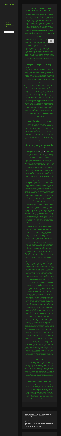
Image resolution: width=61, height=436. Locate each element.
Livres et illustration (7, 24)
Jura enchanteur (9, 4)
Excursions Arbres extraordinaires (7, 16)
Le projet (5, 14)
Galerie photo (6, 26)
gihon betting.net (42, 151)
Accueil (5, 12)
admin (33, 404)
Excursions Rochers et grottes (9, 18)
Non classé (38, 404)
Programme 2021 (7, 20)
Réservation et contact (7, 22)
